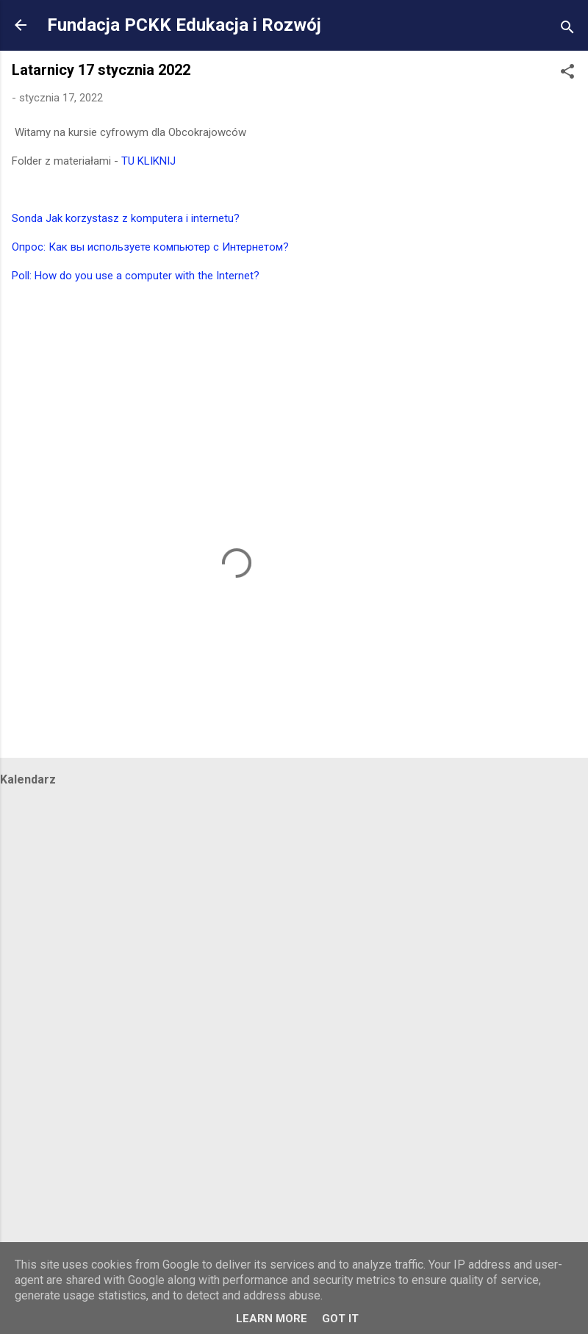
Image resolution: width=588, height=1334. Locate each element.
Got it (340, 1318)
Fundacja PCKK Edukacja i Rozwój (184, 25)
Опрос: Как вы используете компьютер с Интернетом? (150, 247)
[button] (567, 73)
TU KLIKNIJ (148, 161)
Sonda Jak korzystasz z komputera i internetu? (126, 218)
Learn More (271, 1318)
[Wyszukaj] (567, 29)
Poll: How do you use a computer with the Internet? (135, 275)
